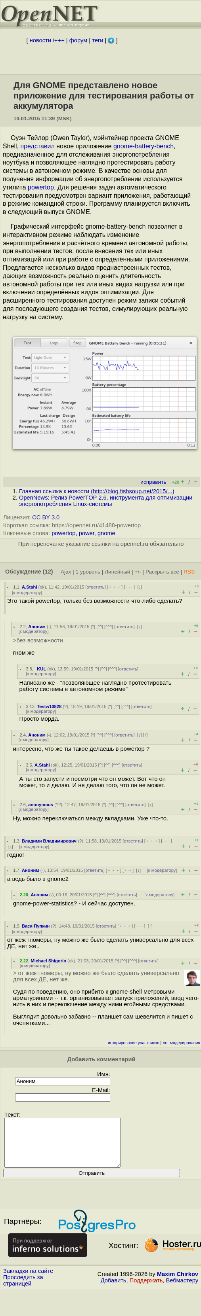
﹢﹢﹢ (114, 587)
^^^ (108, 626)
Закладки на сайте (28, 1280)
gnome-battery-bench (143, 146)
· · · (129, 587)
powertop (41, 187)
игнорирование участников (133, 1043)
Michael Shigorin (48, 960)
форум (78, 40)
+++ (59, 40)
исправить (153, 482)
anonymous (40, 804)
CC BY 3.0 (45, 517)
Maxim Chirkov (177, 1283)
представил (37, 146)
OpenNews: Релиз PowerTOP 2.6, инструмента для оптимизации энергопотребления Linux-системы (105, 500)
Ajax (66, 572)
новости (40, 40)
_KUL (40, 669)
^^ (100, 626)
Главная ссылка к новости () (96, 491)
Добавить (113, 1290)
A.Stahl (29, 587)
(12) (48, 571)
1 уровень (88, 572)
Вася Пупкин (36, 926)
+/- (137, 572)
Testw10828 (49, 706)
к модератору (27, 592)
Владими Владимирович (49, 841)
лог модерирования (181, 1043)
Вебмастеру (182, 1290)
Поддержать (146, 1290)
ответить (96, 587)
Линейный (117, 572)
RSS (189, 572)
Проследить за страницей (23, 1290)
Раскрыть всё (162, 572)
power (86, 533)
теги (97, 40)
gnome (106, 533)
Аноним (37, 626)
